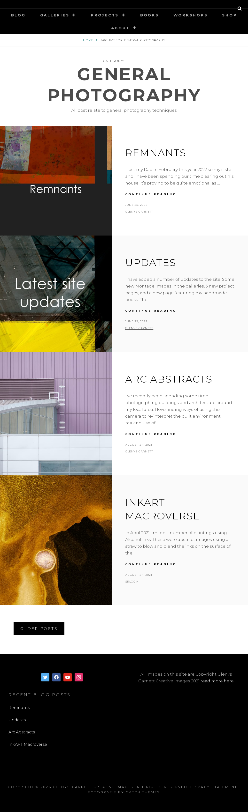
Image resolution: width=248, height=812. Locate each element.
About (120, 28)
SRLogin (132, 581)
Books (149, 15)
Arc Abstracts (168, 379)
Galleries (55, 15)
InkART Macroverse (27, 744)
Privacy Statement (213, 787)
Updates (150, 262)
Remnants (155, 153)
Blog (18, 15)
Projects (105, 15)
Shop (229, 15)
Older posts (39, 628)
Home (88, 40)
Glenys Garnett (139, 211)
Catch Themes (143, 792)
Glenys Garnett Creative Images (93, 787)
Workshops (190, 15)
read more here (217, 681)
